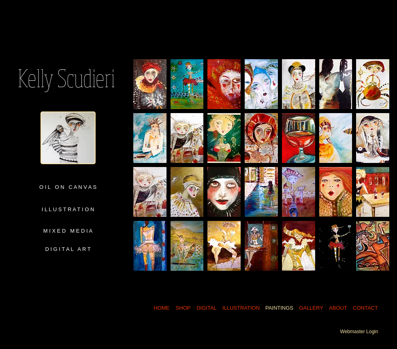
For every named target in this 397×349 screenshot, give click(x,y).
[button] (149, 84)
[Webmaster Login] (359, 332)
